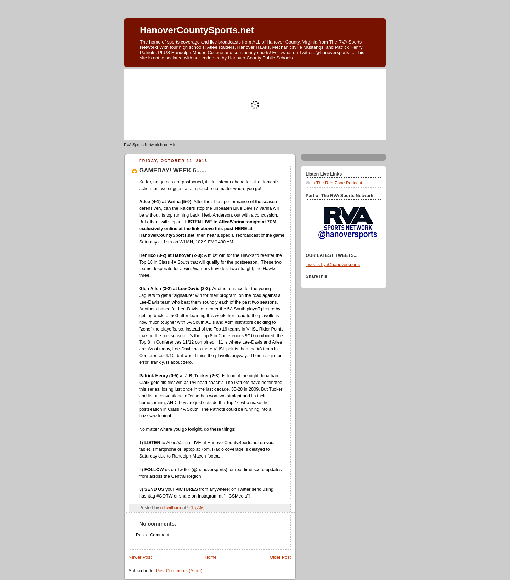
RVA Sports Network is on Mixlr (151, 145)
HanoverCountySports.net (197, 30)
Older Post (280, 557)
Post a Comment (152, 535)
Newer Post (140, 557)
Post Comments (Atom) (179, 570)
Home (211, 557)
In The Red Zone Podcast (336, 182)
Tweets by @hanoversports (333, 264)
